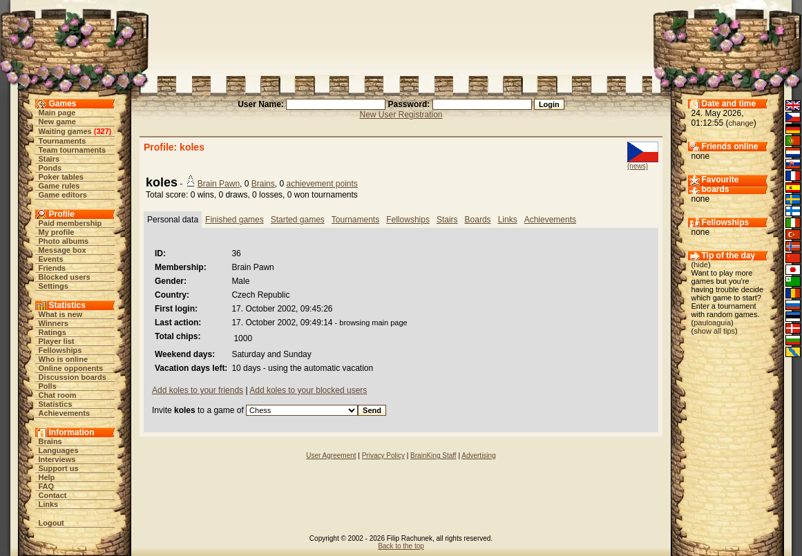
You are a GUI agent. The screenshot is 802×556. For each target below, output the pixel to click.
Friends (52, 268)
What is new (61, 314)
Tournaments (62, 141)
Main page (57, 112)
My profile (57, 232)
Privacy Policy (383, 455)
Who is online (63, 359)
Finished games (234, 219)
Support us (59, 468)
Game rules (59, 186)
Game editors (63, 195)
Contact (53, 495)
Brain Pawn (219, 184)
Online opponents (71, 368)
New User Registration (400, 114)
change (741, 123)
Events (51, 259)
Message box (62, 250)
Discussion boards (72, 377)
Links (49, 504)
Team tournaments (72, 150)
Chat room (58, 395)
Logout (51, 523)
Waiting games (65, 131)
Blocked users (64, 277)
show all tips (714, 331)
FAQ (47, 486)
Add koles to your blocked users (308, 390)
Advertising (478, 455)
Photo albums (64, 241)
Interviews (57, 459)
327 (102, 131)
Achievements (64, 413)
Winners (53, 323)
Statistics (56, 404)
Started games (298, 219)
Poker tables (61, 177)
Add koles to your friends (197, 390)
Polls (48, 386)
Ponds (50, 168)
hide (701, 264)
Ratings (52, 332)
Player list (57, 341)
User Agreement (331, 455)
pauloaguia (712, 322)
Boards (478, 219)
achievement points (321, 184)
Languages (59, 450)
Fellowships (60, 350)
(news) (637, 166)
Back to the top (401, 546)
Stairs (49, 159)
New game (57, 121)
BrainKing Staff (433, 455)
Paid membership (70, 223)
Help (47, 477)
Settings (53, 286)
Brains (50, 441)
